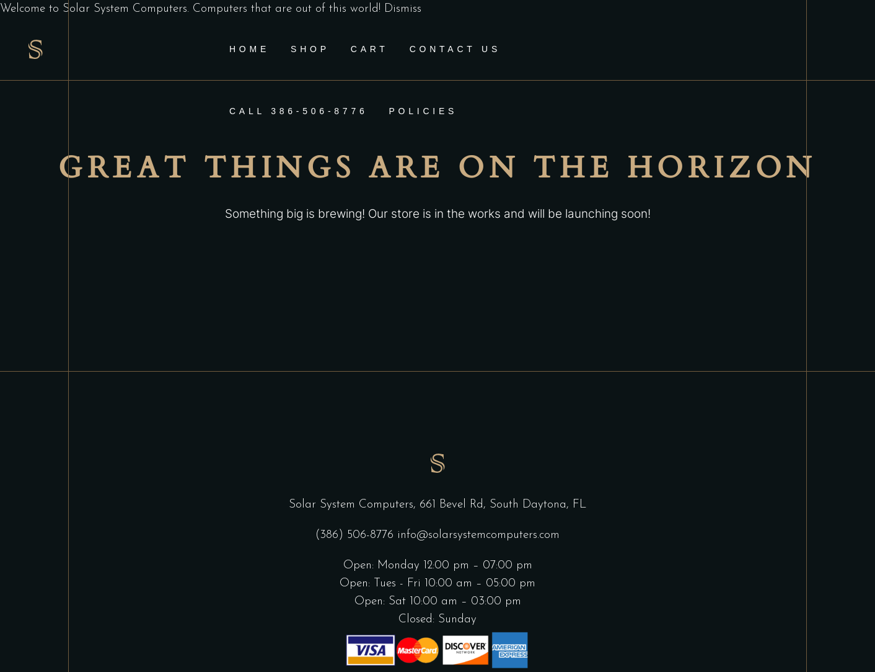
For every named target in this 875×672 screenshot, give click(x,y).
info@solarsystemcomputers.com (478, 535)
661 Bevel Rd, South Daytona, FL (503, 505)
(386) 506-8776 (356, 535)
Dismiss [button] (402, 9)
